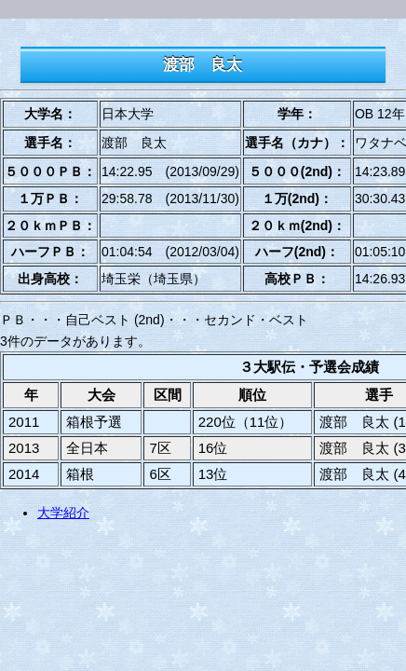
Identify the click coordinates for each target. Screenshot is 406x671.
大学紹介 (63, 512)
